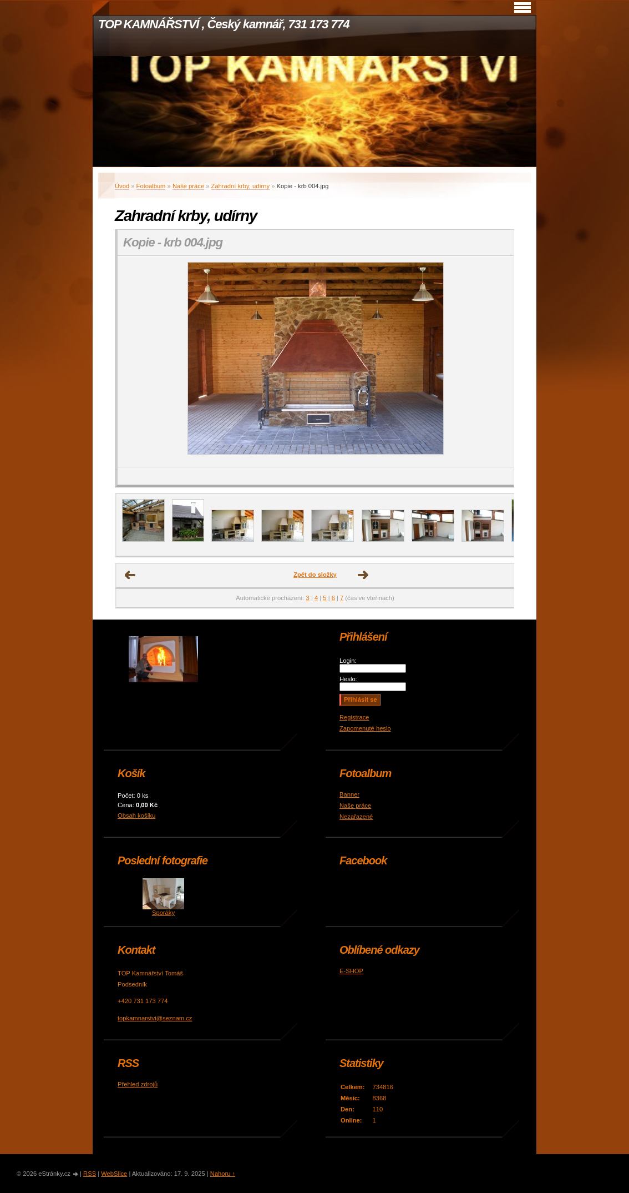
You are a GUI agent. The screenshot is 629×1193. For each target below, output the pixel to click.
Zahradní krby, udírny (240, 186)
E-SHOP (351, 971)
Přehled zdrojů (138, 1084)
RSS (89, 1173)
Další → (363, 575)
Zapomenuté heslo (365, 728)
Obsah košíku (136, 815)
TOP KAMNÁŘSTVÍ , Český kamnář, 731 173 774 (223, 24)
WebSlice (114, 1173)
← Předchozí (130, 575)
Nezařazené (356, 816)
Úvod (122, 186)
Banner (349, 794)
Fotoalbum (151, 186)
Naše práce (188, 186)
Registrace (354, 717)
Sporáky (163, 912)
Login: (347, 660)
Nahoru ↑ (222, 1173)
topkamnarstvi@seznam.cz (155, 1018)
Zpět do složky (315, 574)
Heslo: (348, 679)
